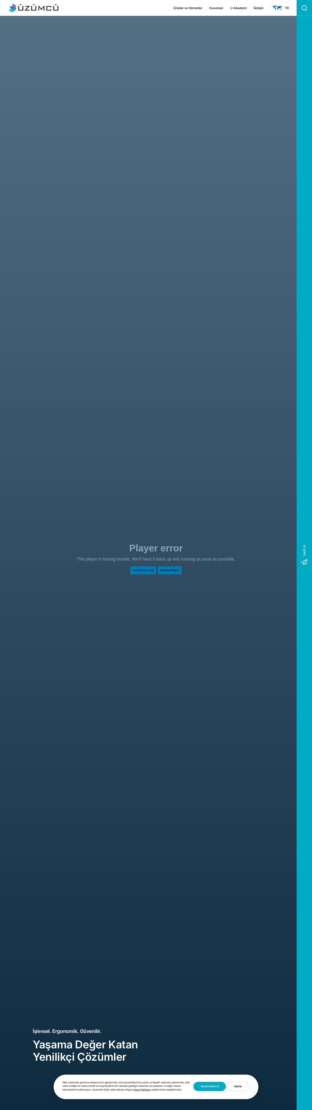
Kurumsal (216, 8)
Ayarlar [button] (238, 1086)
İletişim (258, 8)
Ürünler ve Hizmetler (187, 8)
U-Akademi (238, 8)
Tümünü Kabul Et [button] (209, 1086)
